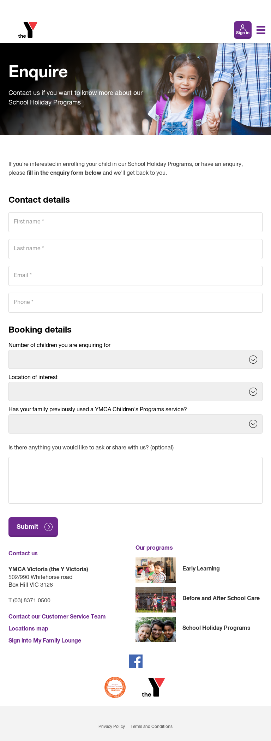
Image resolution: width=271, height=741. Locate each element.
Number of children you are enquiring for (59, 345)
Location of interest (33, 378)
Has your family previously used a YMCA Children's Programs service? (97, 410)
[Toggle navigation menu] (261, 30)
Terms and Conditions (152, 727)
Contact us (23, 553)
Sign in (242, 33)
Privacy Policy (111, 727)
